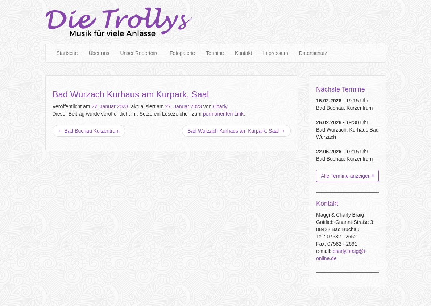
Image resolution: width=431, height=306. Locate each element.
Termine (215, 53)
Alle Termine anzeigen (348, 176)
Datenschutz (313, 53)
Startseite (67, 53)
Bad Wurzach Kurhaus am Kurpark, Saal (236, 131)
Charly (220, 106)
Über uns (99, 53)
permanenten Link (223, 114)
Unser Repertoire (139, 53)
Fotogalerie (182, 53)
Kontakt (243, 53)
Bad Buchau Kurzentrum (89, 131)
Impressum (275, 53)
